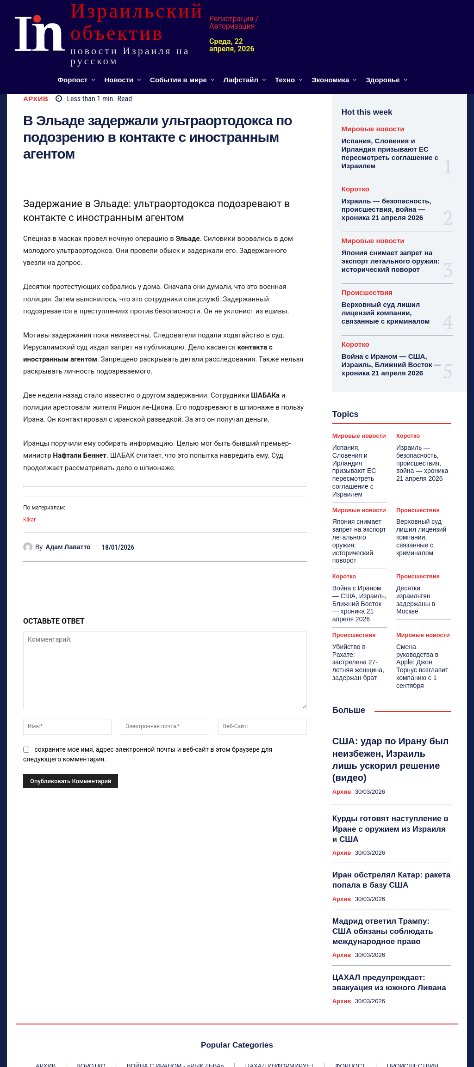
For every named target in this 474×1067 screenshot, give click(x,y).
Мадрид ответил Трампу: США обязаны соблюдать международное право (384, 849)
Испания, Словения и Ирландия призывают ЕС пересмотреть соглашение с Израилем (387, 152)
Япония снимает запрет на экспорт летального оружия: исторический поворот (387, 256)
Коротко (355, 186)
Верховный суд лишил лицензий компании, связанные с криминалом (383, 306)
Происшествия (367, 286)
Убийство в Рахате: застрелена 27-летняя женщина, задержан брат (357, 612)
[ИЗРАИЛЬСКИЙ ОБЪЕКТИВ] (82, 33)
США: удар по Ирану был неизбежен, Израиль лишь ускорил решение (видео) (383, 693)
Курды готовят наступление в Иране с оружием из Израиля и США (385, 753)
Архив (35, 98)
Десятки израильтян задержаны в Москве (423, 552)
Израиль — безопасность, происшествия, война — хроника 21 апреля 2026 (383, 206)
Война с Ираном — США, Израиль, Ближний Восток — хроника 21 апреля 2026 (388, 356)
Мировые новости (373, 128)
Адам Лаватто (67, 547)
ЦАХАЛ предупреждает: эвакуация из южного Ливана (382, 897)
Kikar (29, 519)
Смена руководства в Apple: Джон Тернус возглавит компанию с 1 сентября (421, 615)
